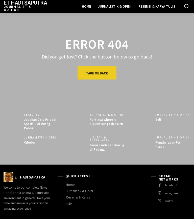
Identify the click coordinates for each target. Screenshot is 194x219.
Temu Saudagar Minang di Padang (107, 147)
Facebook (171, 185)
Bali (158, 119)
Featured (32, 114)
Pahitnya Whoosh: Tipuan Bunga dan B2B (106, 121)
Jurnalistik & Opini (107, 114)
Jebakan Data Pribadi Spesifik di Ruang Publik (40, 123)
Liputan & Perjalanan (100, 139)
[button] (186, 6)
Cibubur (30, 142)
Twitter (168, 201)
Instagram (171, 193)
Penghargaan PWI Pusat (168, 144)
